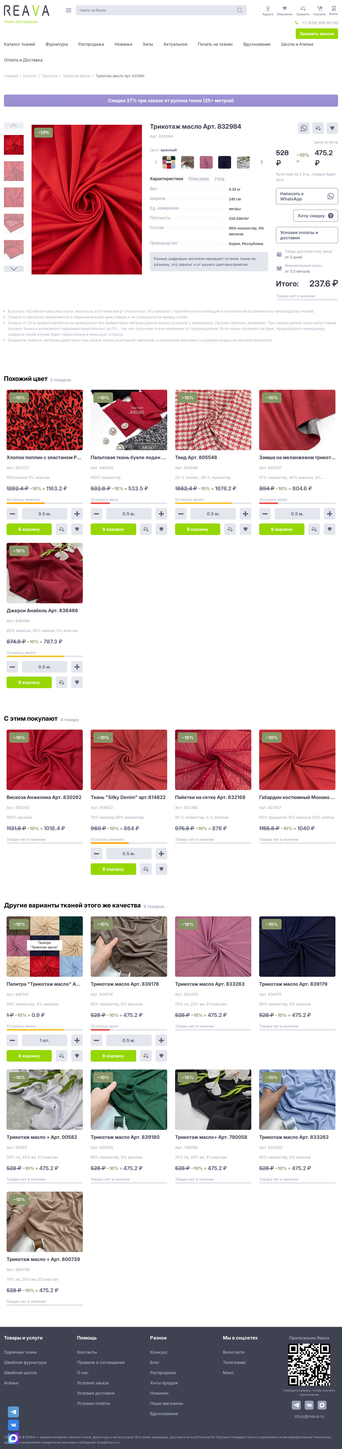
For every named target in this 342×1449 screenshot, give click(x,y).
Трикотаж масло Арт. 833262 (294, 1137)
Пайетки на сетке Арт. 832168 (210, 797)
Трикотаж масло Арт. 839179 (293, 984)
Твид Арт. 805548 (196, 457)
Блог (155, 1362)
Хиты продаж (164, 1382)
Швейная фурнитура (25, 1362)
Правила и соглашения (101, 1362)
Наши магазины (166, 1403)
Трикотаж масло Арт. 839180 (125, 1137)
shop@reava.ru (309, 1416)
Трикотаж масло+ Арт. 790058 (211, 1137)
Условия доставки (96, 1393)
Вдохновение (164, 1413)
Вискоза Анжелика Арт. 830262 (44, 797)
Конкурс (159, 1352)
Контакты (87, 1352)
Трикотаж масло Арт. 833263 (210, 984)
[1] (14, 145)
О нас (83, 1372)
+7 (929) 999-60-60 (320, 22)
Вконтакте (233, 1352)
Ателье (11, 1382)
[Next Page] (14, 269)
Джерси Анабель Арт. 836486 (42, 610)
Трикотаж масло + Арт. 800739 (43, 1259)
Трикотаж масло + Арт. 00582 (42, 1137)
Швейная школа (20, 1372)
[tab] (166, 179)
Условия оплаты (93, 1403)
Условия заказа (93, 1382)
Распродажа (163, 1372)
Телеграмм (234, 1362)
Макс (228, 1372)
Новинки (159, 1393)
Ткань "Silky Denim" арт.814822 (128, 797)
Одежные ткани (20, 1352)
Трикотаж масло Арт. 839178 (125, 984)
